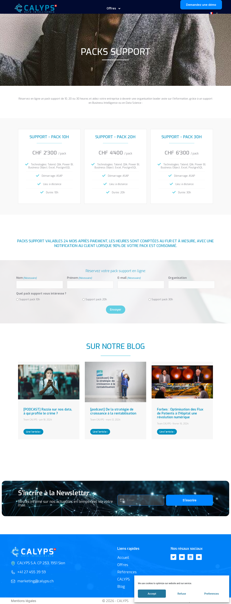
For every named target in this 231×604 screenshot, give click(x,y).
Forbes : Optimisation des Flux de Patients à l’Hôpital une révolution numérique (180, 413)
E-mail (129, 277)
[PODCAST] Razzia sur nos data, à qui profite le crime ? (47, 411)
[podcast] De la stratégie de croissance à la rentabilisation (113, 411)
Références (127, 571)
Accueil (123, 557)
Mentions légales (23, 600)
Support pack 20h (96, 299)
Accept (152, 593)
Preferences (211, 593)
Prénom (79, 277)
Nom (26, 277)
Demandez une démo (201, 5)
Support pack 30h (162, 299)
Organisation (177, 277)
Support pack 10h (29, 299)
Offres (114, 8)
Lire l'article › (33, 431)
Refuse (182, 593)
